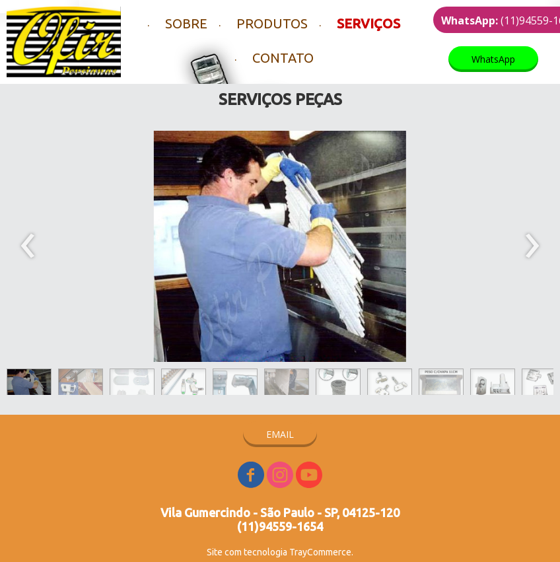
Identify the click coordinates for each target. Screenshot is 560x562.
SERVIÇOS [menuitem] (368, 23)
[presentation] (28, 246)
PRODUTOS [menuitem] (272, 23)
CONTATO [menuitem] (283, 57)
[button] (493, 59)
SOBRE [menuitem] (186, 23)
